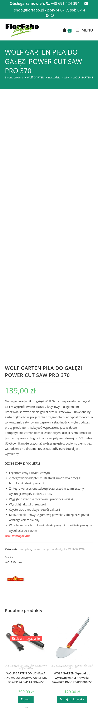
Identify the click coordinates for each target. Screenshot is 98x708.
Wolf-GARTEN (35, 77)
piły (66, 77)
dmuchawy (10, 427)
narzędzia (54, 77)
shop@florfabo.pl (49, 594)
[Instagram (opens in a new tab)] (52, 15)
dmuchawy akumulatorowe (32, 427)
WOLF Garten (13, 324)
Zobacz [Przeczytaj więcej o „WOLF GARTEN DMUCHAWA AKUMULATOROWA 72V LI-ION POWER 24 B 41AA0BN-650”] (26, 461)
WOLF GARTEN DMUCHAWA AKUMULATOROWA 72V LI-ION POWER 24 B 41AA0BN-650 (26, 439)
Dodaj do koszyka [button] (72, 461)
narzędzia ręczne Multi (47, 311)
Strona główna (14, 77)
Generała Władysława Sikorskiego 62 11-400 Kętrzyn (49, 630)
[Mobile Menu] (83, 30)
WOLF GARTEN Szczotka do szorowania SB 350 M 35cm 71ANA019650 (26, 515)
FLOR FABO (54, 681)
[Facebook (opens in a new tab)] (47, 15)
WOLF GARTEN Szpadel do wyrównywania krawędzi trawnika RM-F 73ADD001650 (72, 439)
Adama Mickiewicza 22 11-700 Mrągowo (49, 615)
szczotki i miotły (18, 506)
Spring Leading (59, 678)
